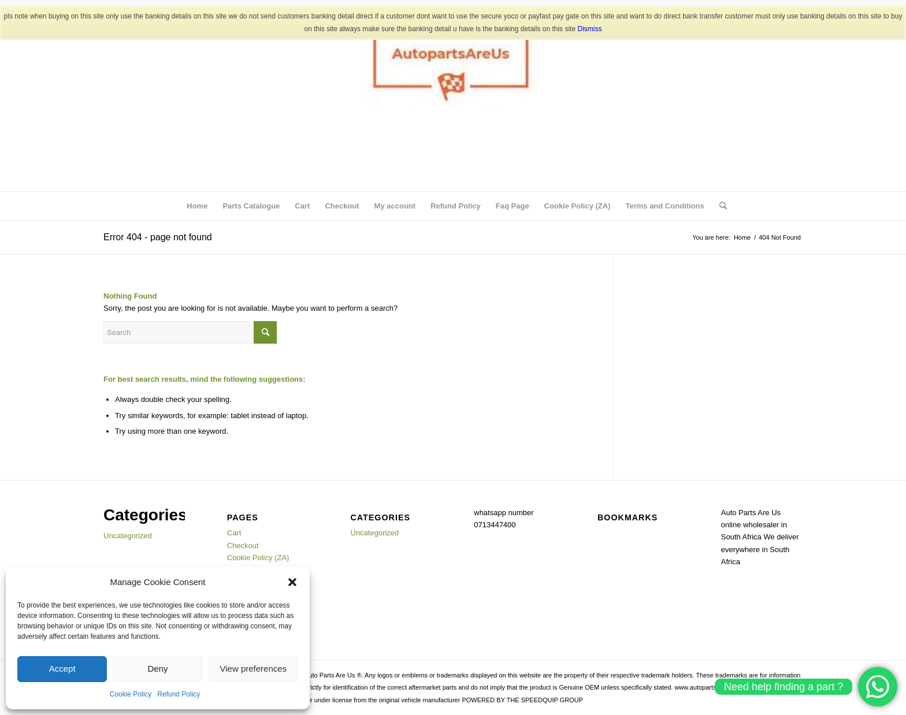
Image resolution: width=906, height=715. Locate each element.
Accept (62, 668)
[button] (292, 582)
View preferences (253, 668)
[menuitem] (719, 206)
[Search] (719, 206)
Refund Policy (178, 694)
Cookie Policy (131, 694)
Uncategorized (127, 535)
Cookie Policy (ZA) (577, 206)
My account (395, 206)
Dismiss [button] (589, 29)
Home (197, 206)
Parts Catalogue (251, 206)
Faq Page (512, 206)
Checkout (342, 206)
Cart (302, 206)
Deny (157, 668)
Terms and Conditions (664, 206)
